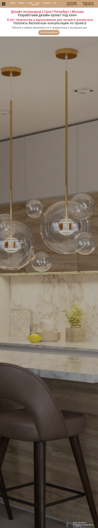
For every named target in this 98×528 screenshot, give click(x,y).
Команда (21, 3)
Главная (13, 3)
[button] (49, 32)
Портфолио (47, 3)
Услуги (38, 3)
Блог (55, 3)
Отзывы (30, 3)
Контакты (35, 5)
